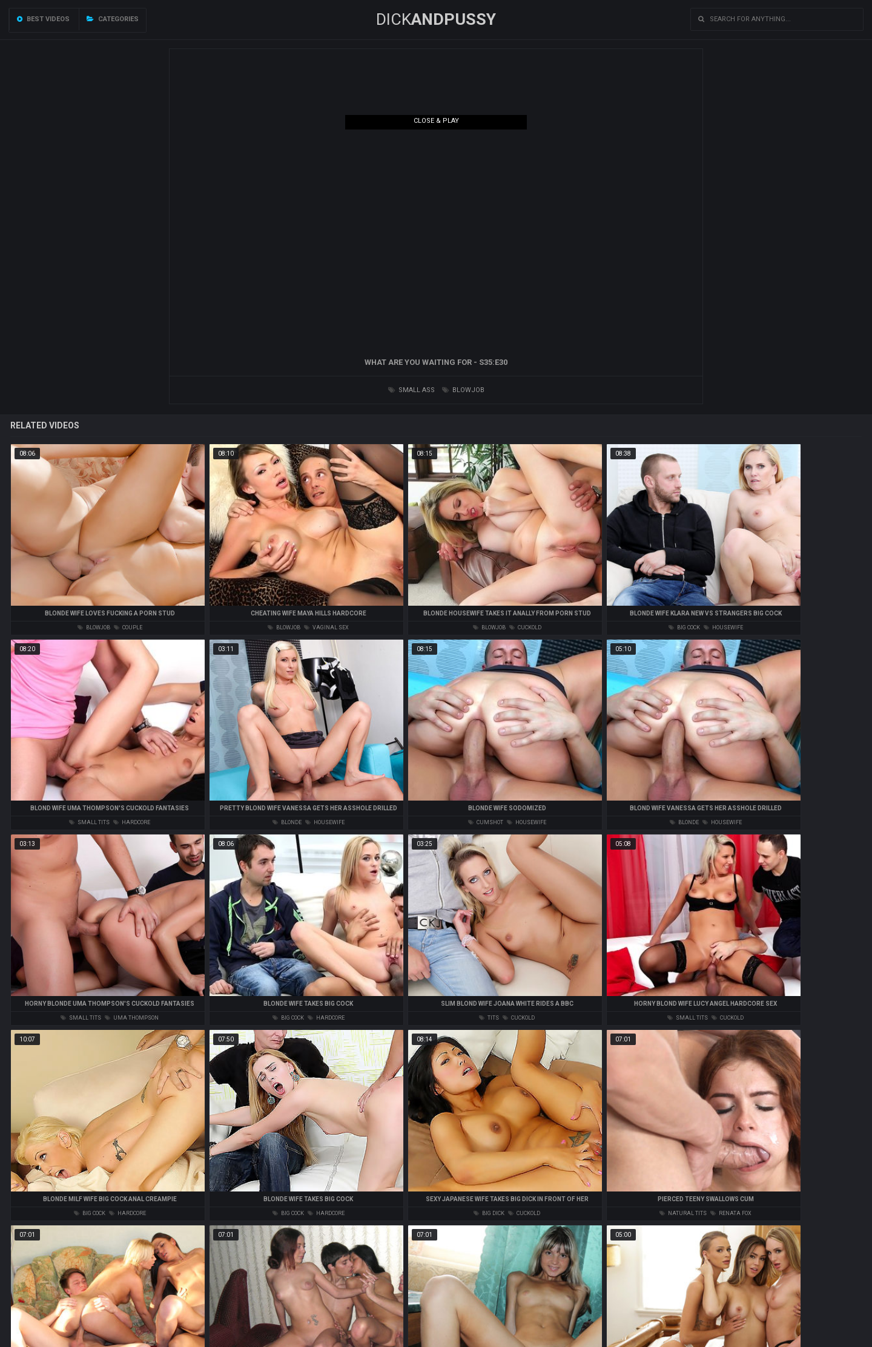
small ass (411, 390)
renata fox (730, 1213)
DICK (436, 19)
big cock (684, 627)
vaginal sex (326, 627)
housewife (723, 627)
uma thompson (132, 1018)
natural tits (683, 1213)
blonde (287, 822)
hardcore (131, 822)
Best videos (43, 19)
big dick (489, 1213)
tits (489, 1018)
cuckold (525, 627)
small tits (89, 822)
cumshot (485, 822)
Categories (113, 19)
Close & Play (436, 121)
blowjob (463, 390)
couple (128, 627)
